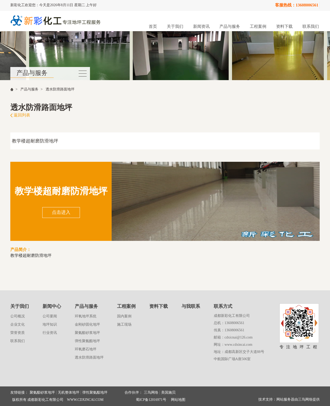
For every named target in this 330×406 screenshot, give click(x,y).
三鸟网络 (151, 392)
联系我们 (310, 26)
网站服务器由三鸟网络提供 (298, 399)
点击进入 (61, 212)
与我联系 (191, 306)
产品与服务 (229, 26)
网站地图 (178, 400)
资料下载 (284, 26)
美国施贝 (168, 392)
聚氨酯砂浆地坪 (87, 333)
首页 (153, 26)
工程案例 (258, 26)
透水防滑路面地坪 (60, 89)
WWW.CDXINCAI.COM (85, 400)
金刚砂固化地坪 (87, 324)
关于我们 (175, 26)
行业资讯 (50, 333)
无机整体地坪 (68, 392)
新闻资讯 (201, 26)
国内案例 (124, 316)
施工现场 (124, 324)
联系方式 (223, 306)
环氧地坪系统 (85, 316)
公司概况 (17, 316)
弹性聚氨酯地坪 (87, 341)
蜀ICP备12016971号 (151, 400)
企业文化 (17, 324)
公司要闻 (50, 316)
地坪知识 (50, 324)
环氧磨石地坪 (85, 349)
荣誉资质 (17, 333)
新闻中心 (52, 306)
